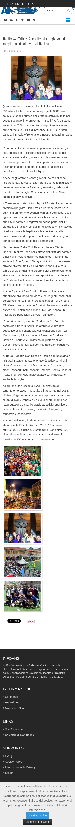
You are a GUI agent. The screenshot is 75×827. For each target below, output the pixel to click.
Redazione (12, 702)
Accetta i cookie (37, 815)
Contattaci (11, 696)
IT (7, 3)
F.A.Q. (9, 756)
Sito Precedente (15, 729)
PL (32, 3)
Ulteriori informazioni (38, 821)
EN (12, 3)
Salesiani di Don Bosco (19, 734)
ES (17, 3)
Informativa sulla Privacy (20, 767)
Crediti (9, 772)
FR (22, 3)
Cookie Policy (13, 761)
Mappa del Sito (14, 708)
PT (28, 3)
